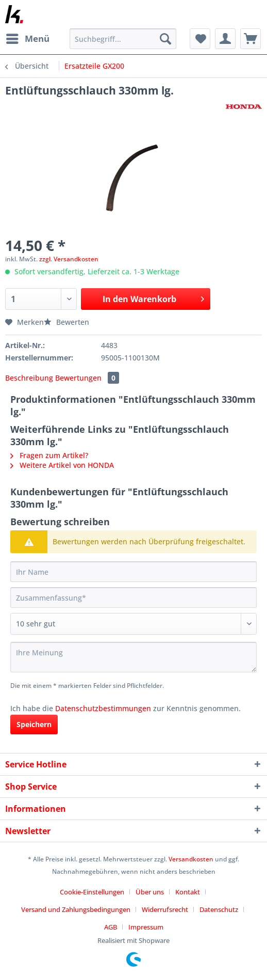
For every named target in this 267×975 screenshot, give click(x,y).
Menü (27, 37)
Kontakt (187, 892)
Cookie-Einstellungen (92, 892)
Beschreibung (29, 378)
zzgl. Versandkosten (68, 259)
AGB (110, 927)
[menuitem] (27, 38)
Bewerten (66, 322)
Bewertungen (87, 378)
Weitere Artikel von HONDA (62, 465)
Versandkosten (191, 859)
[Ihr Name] (133, 571)
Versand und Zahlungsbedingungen (75, 909)
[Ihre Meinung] (133, 657)
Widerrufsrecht (165, 909)
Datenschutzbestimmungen (103, 708)
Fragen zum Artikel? (49, 455)
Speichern (34, 724)
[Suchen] (165, 38)
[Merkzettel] (200, 38)
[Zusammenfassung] (133, 597)
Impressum (145, 927)
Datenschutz (218, 909)
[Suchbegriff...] (123, 38)
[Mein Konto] (225, 38)
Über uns (150, 892)
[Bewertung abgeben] (133, 624)
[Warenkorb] (250, 38)
